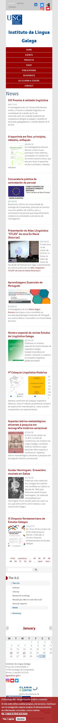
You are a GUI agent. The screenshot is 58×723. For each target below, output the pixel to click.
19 (11, 652)
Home (29, 49)
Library (15, 591)
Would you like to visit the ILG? (27, 599)
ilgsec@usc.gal (13, 675)
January (29, 628)
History (15, 587)
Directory (17, 613)
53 (30, 561)
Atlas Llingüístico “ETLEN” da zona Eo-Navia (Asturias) (26, 269)
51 (20, 561)
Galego (20, 3)
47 (44, 558)
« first (12, 558)
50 (15, 561)
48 (49, 558)
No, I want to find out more (14, 715)
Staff (29, 65)
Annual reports (19, 603)
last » (48, 561)
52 (25, 561)
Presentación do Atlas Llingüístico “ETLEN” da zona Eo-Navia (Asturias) (28, 234)
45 (34, 558)
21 (24, 652)
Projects (29, 60)
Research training (20, 595)
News (15, 607)
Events (29, 55)
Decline (20, 721)
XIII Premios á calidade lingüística (28, 100)
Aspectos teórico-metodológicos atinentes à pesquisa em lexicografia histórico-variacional (27, 425)
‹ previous (22, 558)
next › (40, 561)
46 (39, 558)
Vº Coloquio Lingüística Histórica (27, 372)
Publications (29, 70)
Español (12, 7)
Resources (29, 75)
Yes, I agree (8, 721)
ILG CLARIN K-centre (29, 80)
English (11, 3)
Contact (29, 85)
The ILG (16, 583)
